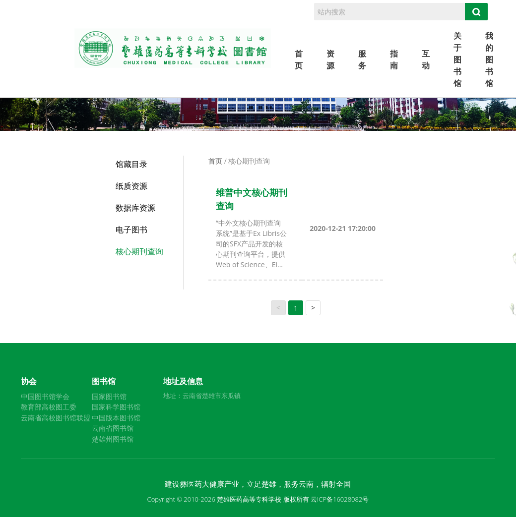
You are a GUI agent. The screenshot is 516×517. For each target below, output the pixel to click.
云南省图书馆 (112, 428)
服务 (362, 59)
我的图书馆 (489, 59)
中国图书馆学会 (45, 396)
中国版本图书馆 (116, 417)
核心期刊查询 (139, 251)
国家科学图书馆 (116, 406)
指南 (394, 59)
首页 (299, 59)
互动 (426, 59)
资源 (330, 59)
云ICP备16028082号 (340, 499)
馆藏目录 (131, 164)
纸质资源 (131, 185)
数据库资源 (135, 207)
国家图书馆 (109, 396)
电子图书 (131, 229)
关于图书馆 (457, 59)
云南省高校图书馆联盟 (55, 417)
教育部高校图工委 (48, 406)
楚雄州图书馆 (112, 439)
